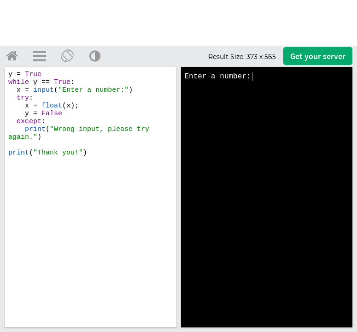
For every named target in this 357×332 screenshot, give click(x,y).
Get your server (317, 56)
